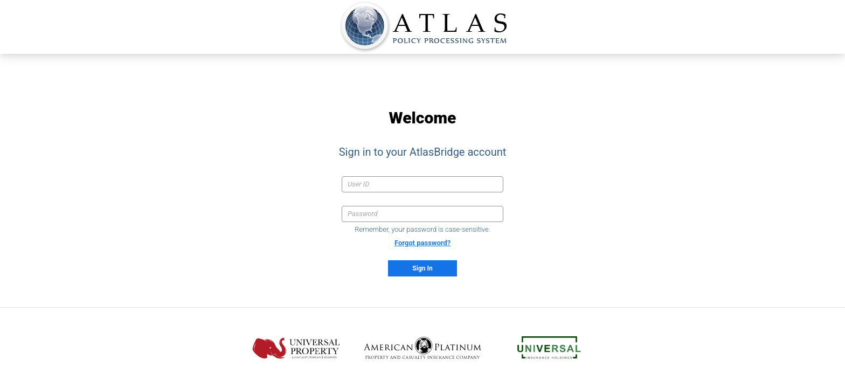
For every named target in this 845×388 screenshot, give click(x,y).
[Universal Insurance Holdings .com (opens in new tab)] (549, 348)
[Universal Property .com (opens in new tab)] (296, 348)
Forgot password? (422, 243)
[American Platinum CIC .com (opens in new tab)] (423, 347)
